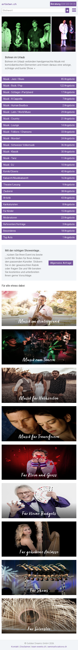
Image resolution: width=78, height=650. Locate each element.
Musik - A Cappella (39, 99)
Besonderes (39, 230)
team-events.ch (39, 646)
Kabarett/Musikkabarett (39, 178)
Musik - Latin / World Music (39, 112)
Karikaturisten (39, 204)
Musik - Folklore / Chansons (39, 131)
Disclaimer (25, 646)
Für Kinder (39, 211)
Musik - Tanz (39, 158)
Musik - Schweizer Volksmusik (39, 145)
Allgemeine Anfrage (60, 262)
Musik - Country (39, 118)
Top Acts (39, 237)
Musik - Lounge (39, 125)
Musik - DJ (39, 164)
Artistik (39, 197)
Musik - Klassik (39, 151)
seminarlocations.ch (57, 646)
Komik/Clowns (39, 171)
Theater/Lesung (39, 184)
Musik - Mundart (39, 138)
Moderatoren (39, 217)
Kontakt (15, 646)
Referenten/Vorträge (39, 224)
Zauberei (39, 191)
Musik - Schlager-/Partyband (39, 92)
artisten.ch (9, 4)
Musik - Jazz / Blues (39, 79)
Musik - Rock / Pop (39, 85)
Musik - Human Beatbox (39, 105)
